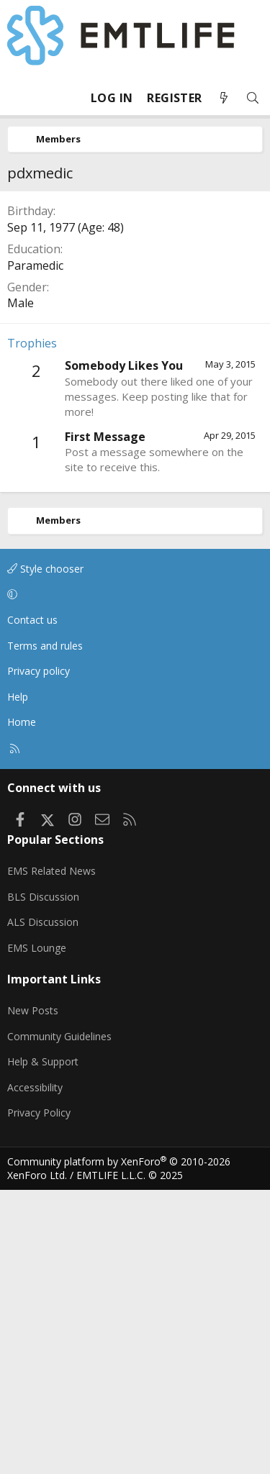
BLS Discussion (43, 897)
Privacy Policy (39, 1112)
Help (17, 697)
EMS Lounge (36, 948)
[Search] (252, 98)
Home (21, 722)
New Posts (32, 1010)
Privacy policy (38, 671)
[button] (132, 594)
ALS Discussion (42, 922)
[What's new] (224, 98)
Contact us (32, 620)
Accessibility (35, 1087)
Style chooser (45, 569)
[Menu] (19, 98)
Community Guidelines (59, 1036)
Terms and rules (45, 645)
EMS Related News (51, 871)
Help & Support (42, 1061)
